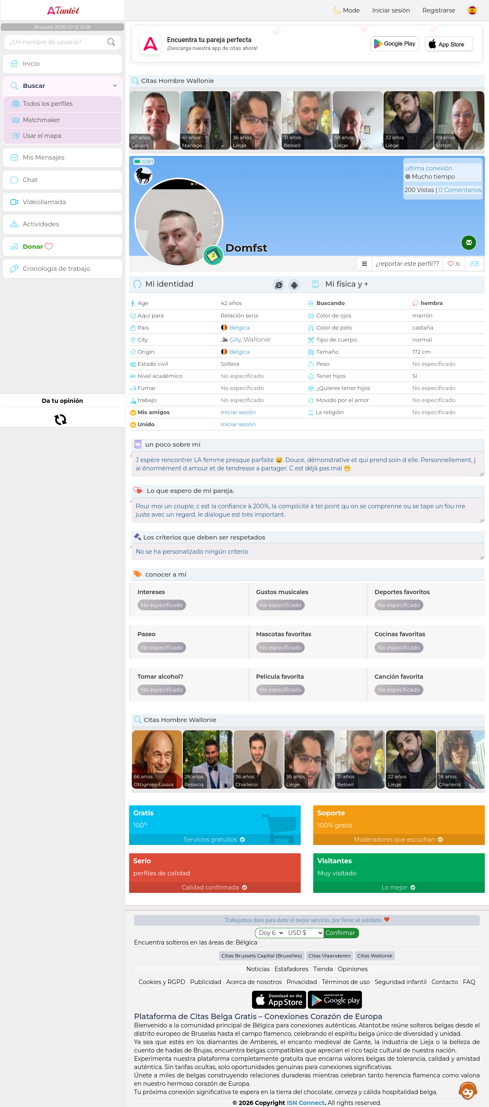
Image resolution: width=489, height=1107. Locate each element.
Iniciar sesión (391, 10)
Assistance (468, 1090)
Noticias (257, 969)
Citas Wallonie (375, 955)
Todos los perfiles (42, 104)
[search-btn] (111, 42)
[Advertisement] (307, 43)
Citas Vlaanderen (330, 955)
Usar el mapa (36, 136)
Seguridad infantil (401, 982)
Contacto (445, 982)
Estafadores (291, 969)
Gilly (235, 339)
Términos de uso (346, 982)
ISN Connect (306, 1103)
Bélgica (240, 327)
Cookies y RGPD (162, 982)
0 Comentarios (460, 190)
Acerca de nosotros (254, 982)
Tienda (323, 969)
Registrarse (438, 10)
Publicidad (205, 982)
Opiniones (353, 969)
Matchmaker (36, 120)
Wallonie (256, 339)
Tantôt (62, 10)
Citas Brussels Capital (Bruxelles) (262, 955)
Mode (346, 10)
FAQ (469, 982)
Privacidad (302, 982)
